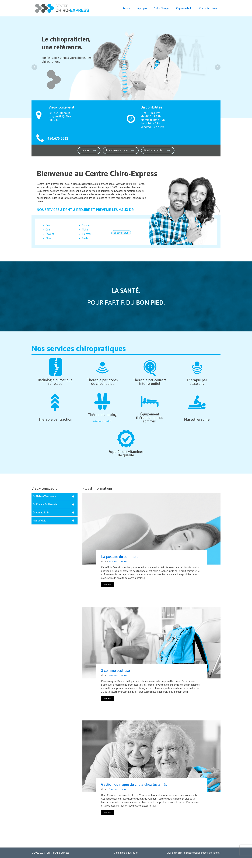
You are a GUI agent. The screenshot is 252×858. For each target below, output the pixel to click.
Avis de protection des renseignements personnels (193, 852)
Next (217, 67)
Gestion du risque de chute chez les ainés (134, 784)
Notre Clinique (161, 8)
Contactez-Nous (208, 8)
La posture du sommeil (119, 556)
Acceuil (126, 8)
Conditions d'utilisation (126, 852)
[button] (89, 150)
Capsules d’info (184, 8)
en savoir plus (121, 232)
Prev (34, 67)
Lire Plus (107, 584)
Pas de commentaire (118, 562)
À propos (142, 8)
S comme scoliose (115, 670)
